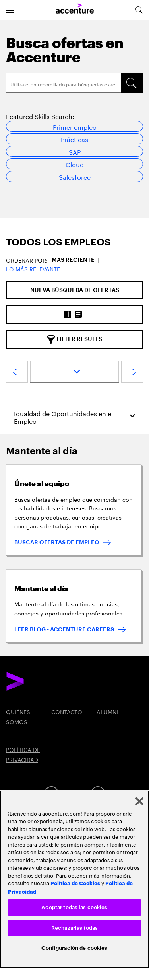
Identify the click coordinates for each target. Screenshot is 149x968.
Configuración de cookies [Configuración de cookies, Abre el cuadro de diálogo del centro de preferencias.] (74, 947)
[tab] (74, 242)
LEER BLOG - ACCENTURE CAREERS (64, 629)
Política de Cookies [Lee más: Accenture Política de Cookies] (75, 882)
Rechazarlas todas (74, 928)
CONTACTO (66, 711)
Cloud (75, 164)
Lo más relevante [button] (33, 268)
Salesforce (75, 176)
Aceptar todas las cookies (74, 907)
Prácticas (74, 139)
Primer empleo (75, 126)
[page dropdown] (74, 372)
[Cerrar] (139, 801)
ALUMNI (107, 711)
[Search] (63, 83)
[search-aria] (139, 10)
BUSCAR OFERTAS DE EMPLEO (56, 542)
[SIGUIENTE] (132, 373)
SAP (75, 151)
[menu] (10, 10)
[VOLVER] (16, 373)
